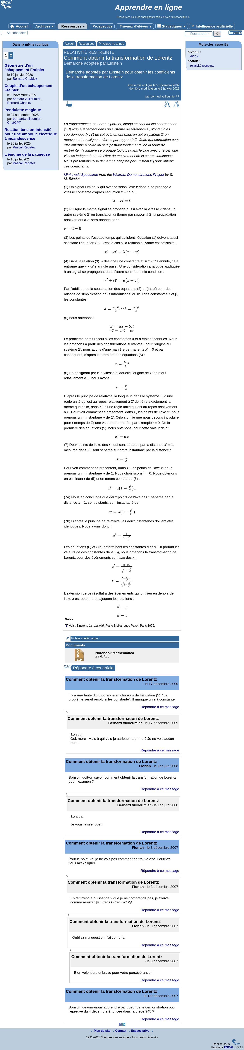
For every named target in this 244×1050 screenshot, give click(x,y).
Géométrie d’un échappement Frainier (24, 67)
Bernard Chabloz (25, 78)
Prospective (102, 26)
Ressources (72, 26)
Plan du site (101, 1030)
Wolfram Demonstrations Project (138, 175)
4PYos (194, 56)
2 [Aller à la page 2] (11, 55)
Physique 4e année (111, 43)
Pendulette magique (22, 110)
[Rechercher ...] (198, 33)
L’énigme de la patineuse (27, 154)
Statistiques (171, 26)
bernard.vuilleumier (163, 96)
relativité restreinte (202, 65)
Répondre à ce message (159, 707)
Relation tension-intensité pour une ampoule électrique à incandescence (30, 134)
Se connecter (16, 33)
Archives (44, 26)
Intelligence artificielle (212, 26)
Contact (120, 1030)
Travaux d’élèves (135, 26)
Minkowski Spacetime (81, 175)
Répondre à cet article (93, 668)
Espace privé (139, 1030)
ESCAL (229, 1047)
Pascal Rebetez (24, 147)
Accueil (19, 26)
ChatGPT (14, 122)
